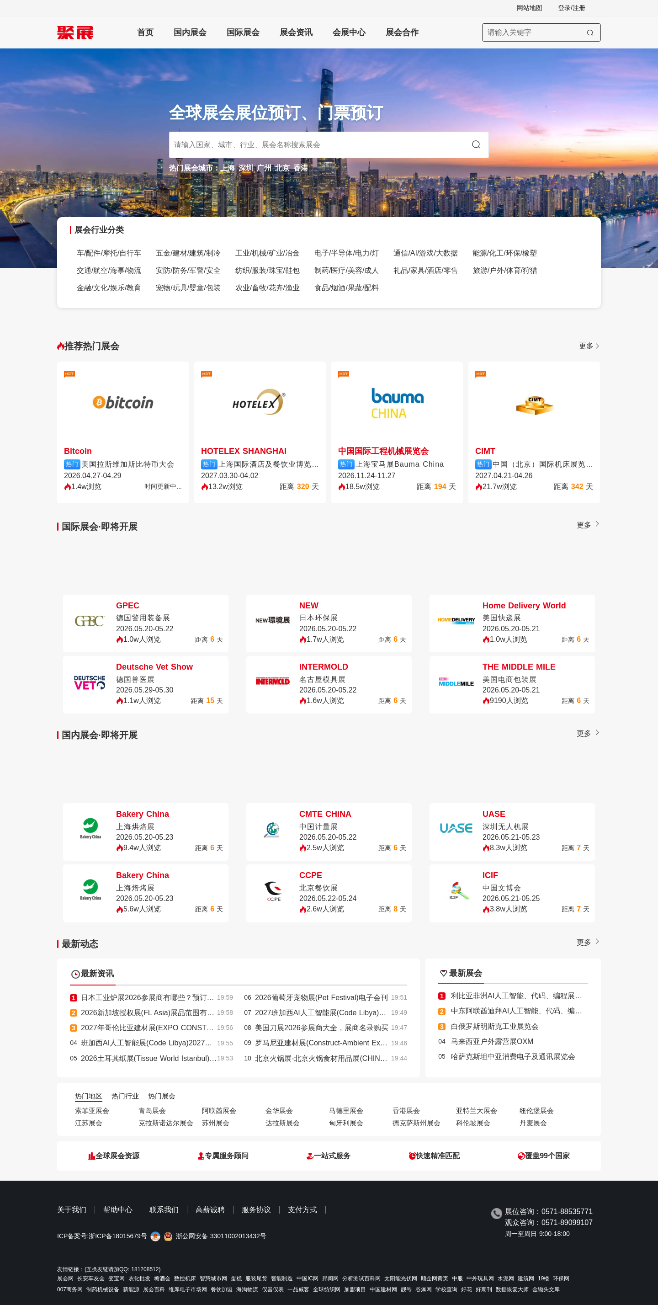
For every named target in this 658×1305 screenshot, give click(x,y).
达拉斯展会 (282, 1123)
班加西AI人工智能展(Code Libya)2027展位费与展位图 (168, 1043)
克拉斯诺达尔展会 (165, 1123)
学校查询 (446, 1289)
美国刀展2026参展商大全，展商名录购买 (321, 1028)
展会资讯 (296, 32)
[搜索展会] (541, 32)
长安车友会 (91, 1278)
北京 (282, 168)
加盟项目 (355, 1289)
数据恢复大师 (512, 1289)
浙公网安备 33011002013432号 (221, 1236)
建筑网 (526, 1278)
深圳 (246, 168)
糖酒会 (162, 1278)
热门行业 (125, 1096)
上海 (227, 168)
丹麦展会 (533, 1123)
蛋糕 (236, 1278)
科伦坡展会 (473, 1123)
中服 (457, 1278)
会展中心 (349, 32)
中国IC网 (307, 1278)
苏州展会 (215, 1123)
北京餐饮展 (318, 888)
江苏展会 (88, 1123)
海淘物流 (247, 1289)
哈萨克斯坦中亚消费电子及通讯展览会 (513, 1056)
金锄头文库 (546, 1289)
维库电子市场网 (188, 1289)
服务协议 (256, 1210)
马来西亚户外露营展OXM (492, 1041)
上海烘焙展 (135, 827)
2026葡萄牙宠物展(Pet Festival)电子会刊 (321, 997)
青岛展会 (152, 1110)
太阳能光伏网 (400, 1278)
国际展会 (243, 32)
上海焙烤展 (135, 888)
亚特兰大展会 (476, 1110)
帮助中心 (118, 1210)
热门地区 (88, 1096)
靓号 (406, 1289)
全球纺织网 (326, 1289)
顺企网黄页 (434, 1278)
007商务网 (70, 1289)
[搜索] (590, 32)
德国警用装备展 (143, 618)
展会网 (65, 1278)
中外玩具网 (480, 1278)
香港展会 (406, 1110)
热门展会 (161, 1096)
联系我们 (164, 1210)
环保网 (561, 1278)
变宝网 (116, 1278)
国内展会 (190, 32)
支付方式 (302, 1210)
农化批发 (139, 1278)
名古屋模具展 (322, 679)
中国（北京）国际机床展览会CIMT (543, 464)
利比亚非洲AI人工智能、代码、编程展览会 (520, 996)
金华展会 (279, 1110)
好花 (466, 1289)
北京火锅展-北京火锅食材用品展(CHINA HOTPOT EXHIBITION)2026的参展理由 (385, 1058)
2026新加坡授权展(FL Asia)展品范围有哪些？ (155, 1013)
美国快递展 (502, 618)
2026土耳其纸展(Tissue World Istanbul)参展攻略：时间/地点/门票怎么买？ (202, 1058)
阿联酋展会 (219, 1110)
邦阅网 (330, 1278)
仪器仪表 (273, 1289)
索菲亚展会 (92, 1110)
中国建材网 (383, 1289)
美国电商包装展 (510, 679)
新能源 (131, 1289)
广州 (264, 168)
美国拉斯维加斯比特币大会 (128, 464)
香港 (300, 168)
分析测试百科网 (361, 1278)
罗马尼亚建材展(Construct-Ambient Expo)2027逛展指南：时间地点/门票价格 (379, 1043)
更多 (590, 346)
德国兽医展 (135, 679)
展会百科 (154, 1289)
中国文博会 (502, 888)
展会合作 (402, 32)
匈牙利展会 (346, 1123)
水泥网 (506, 1278)
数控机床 (185, 1278)
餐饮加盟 (222, 1289)
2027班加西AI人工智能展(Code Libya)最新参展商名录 (342, 1013)
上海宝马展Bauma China (400, 464)
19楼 (543, 1278)
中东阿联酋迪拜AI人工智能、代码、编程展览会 (527, 1011)
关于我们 (71, 1210)
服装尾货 (256, 1278)
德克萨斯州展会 (416, 1123)
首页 (145, 32)
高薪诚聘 (210, 1210)
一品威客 (298, 1289)
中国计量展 (318, 827)
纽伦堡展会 (537, 1110)
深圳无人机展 (506, 827)
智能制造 (282, 1278)
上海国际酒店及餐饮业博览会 (268, 464)
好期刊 (484, 1289)
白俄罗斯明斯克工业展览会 (495, 1026)
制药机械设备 (102, 1289)
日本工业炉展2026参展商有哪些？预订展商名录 (158, 997)
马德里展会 (346, 1110)
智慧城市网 (213, 1278)
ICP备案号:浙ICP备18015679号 (102, 1236)
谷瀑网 (423, 1289)
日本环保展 (318, 618)
